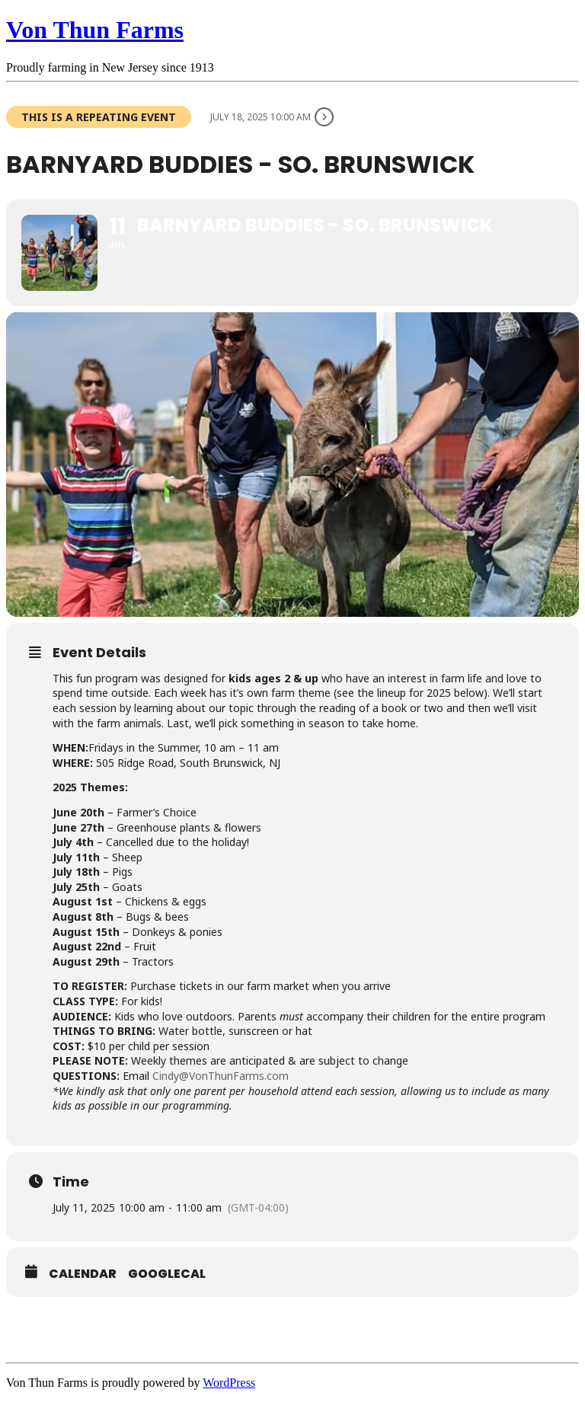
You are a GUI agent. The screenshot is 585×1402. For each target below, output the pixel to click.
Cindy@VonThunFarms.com (220, 1075)
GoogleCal (167, 1274)
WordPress (229, 1382)
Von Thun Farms (95, 29)
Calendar (83, 1274)
